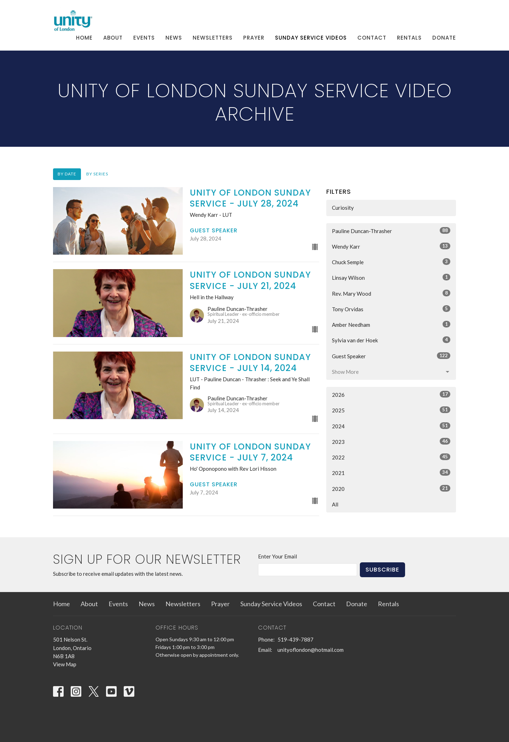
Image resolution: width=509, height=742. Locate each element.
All (335, 504)
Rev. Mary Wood (391, 293)
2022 (391, 456)
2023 (391, 441)
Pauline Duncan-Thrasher (391, 230)
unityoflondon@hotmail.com (310, 650)
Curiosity (343, 207)
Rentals (409, 37)
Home (84, 37)
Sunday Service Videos (311, 37)
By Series (97, 173)
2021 (391, 472)
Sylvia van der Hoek (391, 339)
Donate (444, 37)
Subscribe (382, 570)
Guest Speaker (391, 355)
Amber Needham (391, 324)
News (173, 37)
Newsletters (213, 37)
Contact (371, 37)
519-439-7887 (295, 639)
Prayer (253, 37)
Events (144, 37)
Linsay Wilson (391, 277)
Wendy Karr (391, 246)
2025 (391, 409)
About (113, 37)
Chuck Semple (391, 261)
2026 (391, 394)
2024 (391, 425)
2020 (391, 488)
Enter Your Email (277, 556)
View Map (64, 664)
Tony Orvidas (391, 308)
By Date (67, 173)
